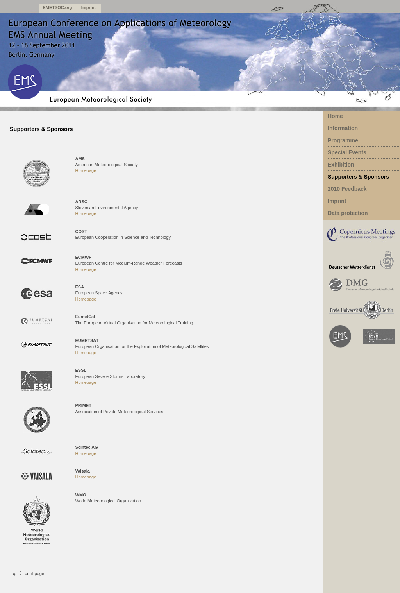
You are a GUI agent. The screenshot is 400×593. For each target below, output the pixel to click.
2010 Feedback (347, 189)
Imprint (88, 7)
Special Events (347, 152)
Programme (343, 140)
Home (335, 116)
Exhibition (341, 164)
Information (343, 128)
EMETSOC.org (57, 7)
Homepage (85, 170)
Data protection (348, 213)
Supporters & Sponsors (358, 177)
